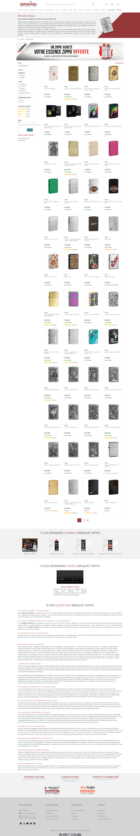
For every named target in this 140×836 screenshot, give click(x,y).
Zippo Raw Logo (110, 277)
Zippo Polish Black (110, 502)
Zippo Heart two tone (51, 239)
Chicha (80, 10)
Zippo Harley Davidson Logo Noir (113, 202)
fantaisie (24, 91)
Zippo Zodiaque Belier (71, 389)
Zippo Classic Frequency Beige (92, 164)
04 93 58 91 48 (24, 810)
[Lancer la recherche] (93, 4)
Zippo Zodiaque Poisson (91, 427)
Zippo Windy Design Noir (112, 352)
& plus (24, 109)
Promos (119, 10)
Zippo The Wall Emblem (112, 314)
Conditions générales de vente (81, 830)
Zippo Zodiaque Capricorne (113, 389)
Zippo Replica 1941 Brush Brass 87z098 (52, 315)
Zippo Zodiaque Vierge (91, 465)
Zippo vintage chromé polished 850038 (71, 352)
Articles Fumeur (23, 10)
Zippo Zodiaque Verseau (71, 465)
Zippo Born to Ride (50, 164)
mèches (28, 722)
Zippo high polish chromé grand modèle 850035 (72, 239)
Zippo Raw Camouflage (91, 277)
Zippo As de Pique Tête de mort (113, 89)
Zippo (22, 39)
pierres (35, 722)
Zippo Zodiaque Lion (70, 427)
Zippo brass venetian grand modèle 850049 (72, 164)
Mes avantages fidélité (51, 816)
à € (30, 123)
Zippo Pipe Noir (89, 502)
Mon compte (49, 813)
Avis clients (74, 819)
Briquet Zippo (29, 39)
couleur (24, 86)
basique (24, 84)
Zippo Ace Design (49, 88)
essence (30, 691)
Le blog (73, 813)
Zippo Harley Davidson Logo (93, 201)
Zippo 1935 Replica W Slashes (111, 465)
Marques (103, 10)
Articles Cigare (49, 10)
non (22, 100)
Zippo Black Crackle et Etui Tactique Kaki (52, 127)
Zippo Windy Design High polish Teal (92, 352)
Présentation (101, 810)
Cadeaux (96, 10)
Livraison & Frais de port (52, 819)
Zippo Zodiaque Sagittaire (113, 427)
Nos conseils (74, 816)
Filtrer (30, 130)
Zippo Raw (67, 277)
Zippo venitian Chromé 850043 (51, 352)
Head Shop (33, 10)
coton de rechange (62, 732)
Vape (70, 10)
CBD (75, 10)
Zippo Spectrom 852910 (71, 314)
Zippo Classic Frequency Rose (112, 164)
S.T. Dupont (64, 10)
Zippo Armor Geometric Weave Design (92, 89)
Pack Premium (102, 816)
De (22, 123)
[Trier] (30, 65)
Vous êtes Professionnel (104, 819)
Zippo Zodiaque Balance (51, 389)
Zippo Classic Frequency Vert (51, 202)
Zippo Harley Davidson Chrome (71, 202)
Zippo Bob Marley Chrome (92, 126)
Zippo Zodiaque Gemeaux (52, 427)
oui (23, 102)
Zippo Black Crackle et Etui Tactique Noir (72, 127)
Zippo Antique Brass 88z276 (73, 88)
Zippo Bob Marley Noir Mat (113, 126)
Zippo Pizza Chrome (50, 277)
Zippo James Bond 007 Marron (91, 239)
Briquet (41, 10)
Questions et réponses (77, 810)
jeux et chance (26, 93)
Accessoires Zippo (24, 138)
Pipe (57, 10)
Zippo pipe (108, 239)
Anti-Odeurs (88, 10)
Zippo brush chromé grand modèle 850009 (72, 503)
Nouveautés (111, 10)
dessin (23, 88)
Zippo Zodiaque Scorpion (52, 465)
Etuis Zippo (21, 140)
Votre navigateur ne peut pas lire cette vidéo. (70, 577)
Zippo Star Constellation (92, 314)
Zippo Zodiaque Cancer (91, 389)
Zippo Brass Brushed (50, 502)
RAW (23, 75)
